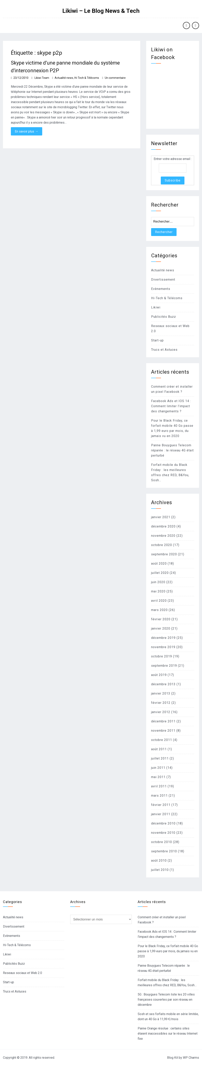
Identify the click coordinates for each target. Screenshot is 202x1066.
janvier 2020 (160, 628)
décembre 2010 (163, 823)
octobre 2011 (161, 740)
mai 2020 (158, 591)
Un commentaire (115, 77)
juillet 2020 (160, 573)
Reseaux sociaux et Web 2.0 (22, 973)
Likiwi (155, 307)
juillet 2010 (160, 870)
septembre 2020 (164, 554)
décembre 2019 (163, 638)
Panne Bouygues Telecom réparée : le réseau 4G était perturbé (172, 450)
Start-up (157, 340)
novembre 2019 (163, 647)
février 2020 (160, 619)
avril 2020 (159, 601)
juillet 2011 (160, 758)
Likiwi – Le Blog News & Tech (101, 11)
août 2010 (159, 860)
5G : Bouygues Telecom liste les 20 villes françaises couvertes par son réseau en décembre (166, 1000)
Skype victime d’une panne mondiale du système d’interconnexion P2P (65, 66)
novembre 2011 (163, 730)
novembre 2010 (163, 833)
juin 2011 (158, 768)
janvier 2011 (160, 814)
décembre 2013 (163, 684)
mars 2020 (159, 610)
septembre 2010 (164, 851)
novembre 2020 (163, 536)
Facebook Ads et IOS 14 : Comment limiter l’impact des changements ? (171, 406)
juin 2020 (158, 582)
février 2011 (160, 805)
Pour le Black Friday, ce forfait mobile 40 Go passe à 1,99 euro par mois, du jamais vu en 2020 (168, 951)
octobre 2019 (161, 656)
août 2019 (159, 675)
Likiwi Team (42, 77)
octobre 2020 (161, 545)
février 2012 (160, 703)
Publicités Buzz (163, 317)
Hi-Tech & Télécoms (86, 77)
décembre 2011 (163, 721)
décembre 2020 (163, 526)
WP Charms (191, 1057)
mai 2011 (158, 777)
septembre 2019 (164, 665)
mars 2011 (159, 795)
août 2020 (159, 563)
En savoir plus (26, 131)
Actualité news (64, 77)
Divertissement (163, 279)
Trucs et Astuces (164, 350)
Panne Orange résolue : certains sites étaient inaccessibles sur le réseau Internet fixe (167, 1034)
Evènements (160, 289)
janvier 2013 (160, 693)
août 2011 (159, 749)
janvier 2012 (160, 712)
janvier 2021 (160, 517)
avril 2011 (159, 786)
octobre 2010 (161, 842)
